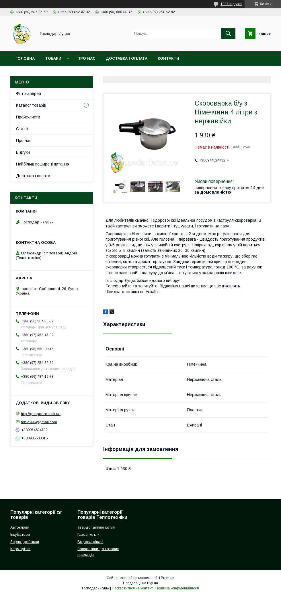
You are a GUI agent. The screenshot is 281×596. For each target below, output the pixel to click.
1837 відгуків (231, 4)
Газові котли (88, 534)
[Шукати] (228, 33)
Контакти (168, 58)
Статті (22, 128)
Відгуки (23, 152)
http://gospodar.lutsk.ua (41, 414)
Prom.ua (167, 578)
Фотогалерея (28, 93)
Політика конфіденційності (177, 588)
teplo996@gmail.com (39, 422)
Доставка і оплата (126, 58)
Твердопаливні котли (96, 527)
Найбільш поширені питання (42, 164)
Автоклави (19, 527)
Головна (25, 58)
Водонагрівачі (90, 541)
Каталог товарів (31, 105)
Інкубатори (20, 534)
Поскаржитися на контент (132, 588)
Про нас (86, 58)
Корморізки (20, 549)
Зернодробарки (24, 541)
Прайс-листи (28, 117)
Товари (53, 58)
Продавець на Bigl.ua (140, 583)
